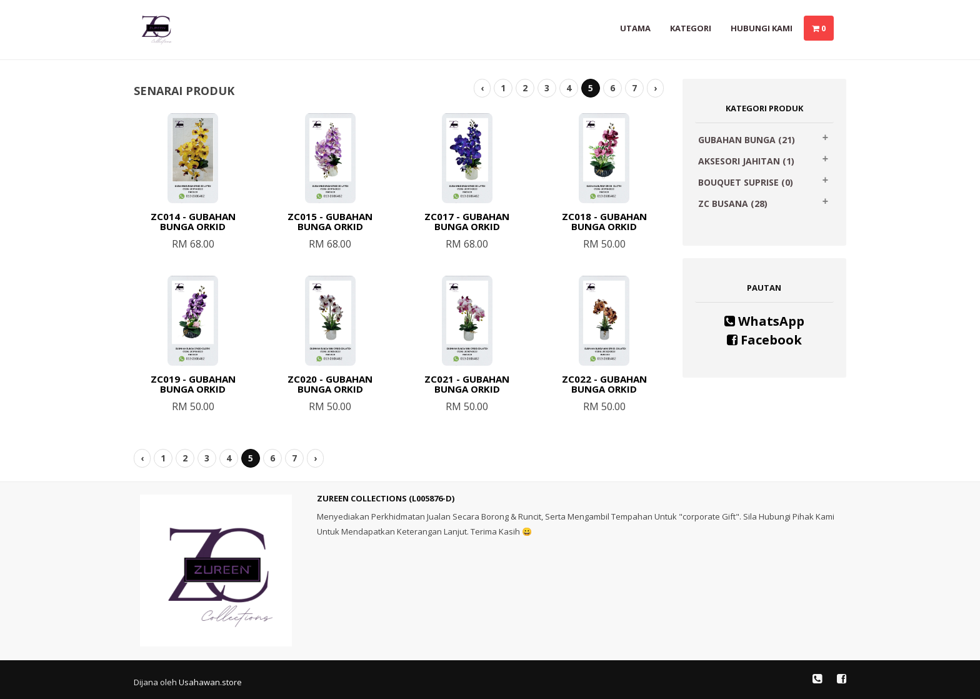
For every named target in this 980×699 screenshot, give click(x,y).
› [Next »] (655, 88)
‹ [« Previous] (482, 88)
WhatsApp (764, 321)
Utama (635, 28)
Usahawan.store (210, 682)
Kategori (690, 28)
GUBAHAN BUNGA (746, 140)
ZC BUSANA (733, 203)
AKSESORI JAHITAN (746, 161)
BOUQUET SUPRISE (745, 182)
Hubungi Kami (761, 28)
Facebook (764, 339)
